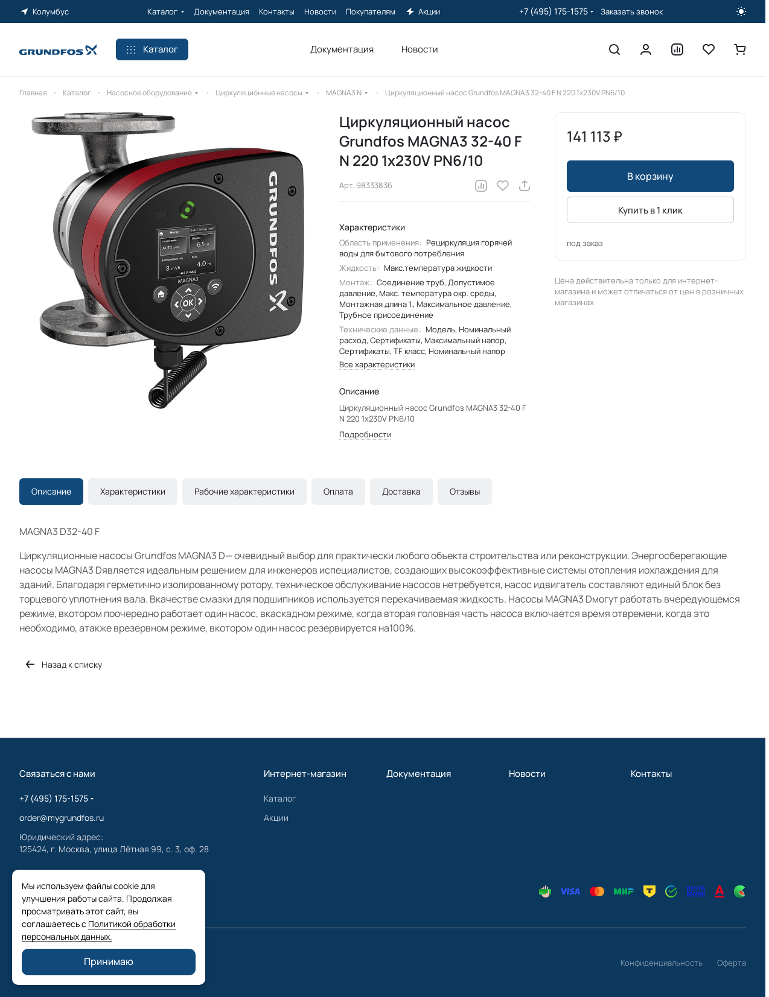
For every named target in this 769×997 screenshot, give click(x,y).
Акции (276, 817)
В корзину (650, 176)
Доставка (401, 491)
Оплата (338, 491)
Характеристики (132, 491)
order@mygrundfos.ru (61, 817)
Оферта (731, 962)
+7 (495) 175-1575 (553, 11)
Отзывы (465, 491)
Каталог (280, 798)
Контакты (651, 773)
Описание (51, 491)
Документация (418, 773)
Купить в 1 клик (650, 210)
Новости (527, 773)
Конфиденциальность (662, 962)
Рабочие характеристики (244, 491)
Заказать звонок (632, 12)
